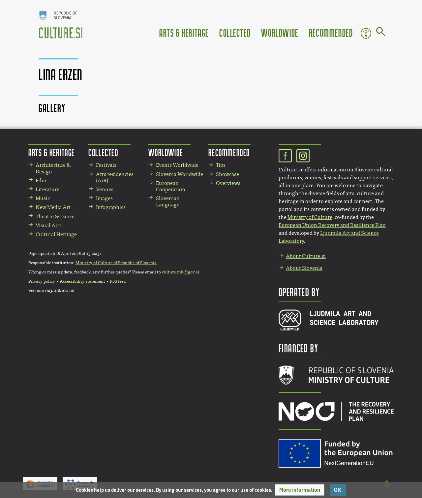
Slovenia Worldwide (179, 174)
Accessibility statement (82, 281)
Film (41, 180)
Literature (47, 189)
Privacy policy (41, 281)
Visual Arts (49, 225)
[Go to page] (381, 33)
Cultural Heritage (56, 234)
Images (104, 198)
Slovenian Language (168, 201)
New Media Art (53, 207)
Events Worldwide (177, 165)
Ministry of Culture (309, 217)
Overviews (228, 183)
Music (43, 198)
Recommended (331, 32)
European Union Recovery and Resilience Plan (332, 225)
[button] (299, 490)
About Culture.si (306, 256)
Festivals (106, 165)
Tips (221, 165)
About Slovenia (304, 268)
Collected (235, 32)
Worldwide (279, 32)
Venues (104, 189)
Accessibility (366, 33)
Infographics (111, 207)
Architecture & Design (53, 168)
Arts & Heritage (184, 32)
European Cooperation (170, 186)
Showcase (227, 174)
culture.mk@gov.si (180, 272)
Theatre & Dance (55, 216)
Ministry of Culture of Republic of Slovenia (116, 263)
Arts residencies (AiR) (115, 177)
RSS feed (118, 281)
